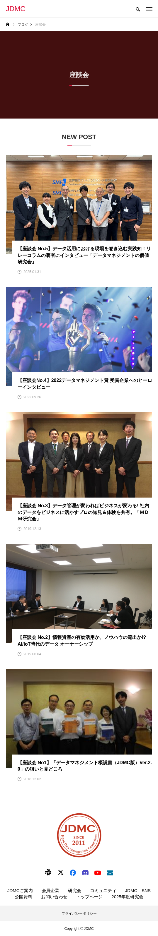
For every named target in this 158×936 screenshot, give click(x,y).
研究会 (74, 890)
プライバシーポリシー (79, 913)
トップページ (89, 896)
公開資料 (23, 896)
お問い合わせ (54, 896)
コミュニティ (103, 890)
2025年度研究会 (127, 896)
